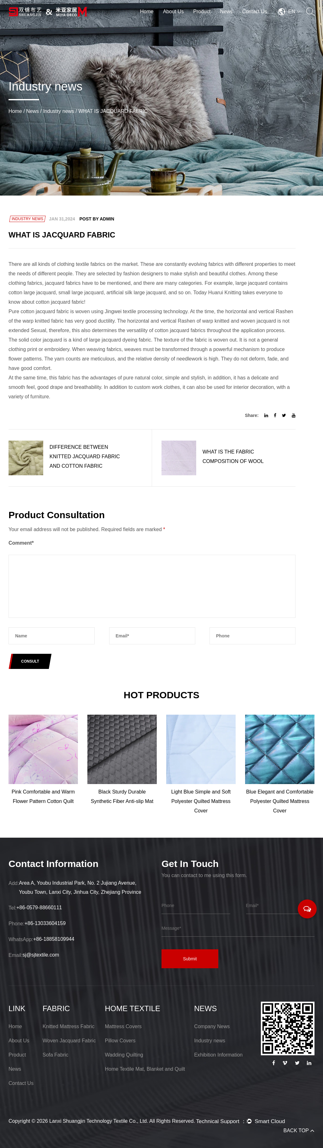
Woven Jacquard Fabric (69, 1040)
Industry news (58, 111)
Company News (212, 1026)
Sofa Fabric (55, 1054)
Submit (190, 958)
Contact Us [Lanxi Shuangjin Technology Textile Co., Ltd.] (21, 1083)
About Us (173, 11)
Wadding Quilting (124, 1054)
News (226, 11)
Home (147, 11)
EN (294, 11)
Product (201, 11)
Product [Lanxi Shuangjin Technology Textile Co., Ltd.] (17, 1054)
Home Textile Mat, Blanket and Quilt (145, 1069)
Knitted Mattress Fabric (69, 1026)
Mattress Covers (123, 1026)
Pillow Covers (120, 1040)
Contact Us (254, 11)
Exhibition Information (218, 1054)
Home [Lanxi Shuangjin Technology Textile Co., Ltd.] (15, 1026)
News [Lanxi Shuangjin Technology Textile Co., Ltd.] (15, 1069)
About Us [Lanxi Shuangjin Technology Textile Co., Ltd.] (19, 1040)
